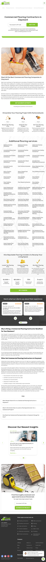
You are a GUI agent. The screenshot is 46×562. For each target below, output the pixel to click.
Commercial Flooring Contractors (23, 151)
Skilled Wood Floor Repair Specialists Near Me (38, 188)
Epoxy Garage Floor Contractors (23, 172)
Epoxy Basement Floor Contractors (38, 167)
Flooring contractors (10, 7)
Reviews (19, 550)
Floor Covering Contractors (7, 177)
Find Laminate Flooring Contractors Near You (23, 218)
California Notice (39, 542)
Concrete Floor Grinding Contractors (9, 156)
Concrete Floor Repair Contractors (23, 161)
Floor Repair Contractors (24, 182)
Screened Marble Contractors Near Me (9, 211)
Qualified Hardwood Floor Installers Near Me (24, 231)
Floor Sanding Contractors (35, 182)
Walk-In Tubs (35, 528)
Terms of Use (29, 547)
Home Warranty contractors (35, 534)
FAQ (18, 547)
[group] (23, 443)
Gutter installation (22, 528)
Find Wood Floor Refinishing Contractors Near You (9, 194)
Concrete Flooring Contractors (8, 167)
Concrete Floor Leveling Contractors (24, 156)
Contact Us (29, 545)
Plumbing (34, 531)
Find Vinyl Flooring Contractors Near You (37, 193)
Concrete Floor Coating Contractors (38, 151)
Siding (33, 526)
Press (37, 547)
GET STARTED (23, 290)
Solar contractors (22, 526)
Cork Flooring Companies (24, 166)
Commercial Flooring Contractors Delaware (24, 7)
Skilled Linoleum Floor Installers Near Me (37, 218)
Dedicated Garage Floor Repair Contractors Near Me (38, 238)
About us (29, 542)
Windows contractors (23, 523)
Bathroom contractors (23, 531)
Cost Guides (20, 558)
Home (3, 7)
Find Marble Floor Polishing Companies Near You (37, 212)
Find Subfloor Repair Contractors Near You (23, 205)
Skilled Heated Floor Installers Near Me (9, 224)
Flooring (34, 523)
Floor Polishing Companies (7, 182)
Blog (18, 545)
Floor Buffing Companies (38, 171)
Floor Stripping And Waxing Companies (8, 188)
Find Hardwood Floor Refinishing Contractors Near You (9, 238)
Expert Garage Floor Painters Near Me (9, 244)
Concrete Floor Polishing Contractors (10, 161)
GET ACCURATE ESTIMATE (23, 103)
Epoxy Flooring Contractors (7, 172)
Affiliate (19, 542)
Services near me (30, 558)
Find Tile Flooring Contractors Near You (37, 200)
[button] (21, 322)
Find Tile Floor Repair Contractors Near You (23, 244)
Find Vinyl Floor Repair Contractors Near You (23, 200)
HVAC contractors (36, 521)
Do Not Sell (38, 545)
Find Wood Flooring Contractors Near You (23, 193)
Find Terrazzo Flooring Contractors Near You (9, 200)
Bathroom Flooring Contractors (22, 145)
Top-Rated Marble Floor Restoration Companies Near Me (38, 206)
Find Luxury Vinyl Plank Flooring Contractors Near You (23, 212)
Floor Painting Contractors (35, 177)
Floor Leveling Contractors (21, 177)
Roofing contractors (22, 521)
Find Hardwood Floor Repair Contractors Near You (38, 232)
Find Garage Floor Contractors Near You (23, 237)
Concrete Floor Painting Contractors (38, 156)
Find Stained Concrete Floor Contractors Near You (38, 244)
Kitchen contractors (22, 534)
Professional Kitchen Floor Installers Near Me (24, 224)
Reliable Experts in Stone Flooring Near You (10, 205)
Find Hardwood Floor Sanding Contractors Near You (9, 232)
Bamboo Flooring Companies (8, 145)
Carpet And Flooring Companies (37, 145)
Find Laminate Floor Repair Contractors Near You (38, 225)
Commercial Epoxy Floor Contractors (10, 151)
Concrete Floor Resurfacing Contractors (38, 161)
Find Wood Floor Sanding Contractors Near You (24, 188)
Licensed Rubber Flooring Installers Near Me (9, 219)
